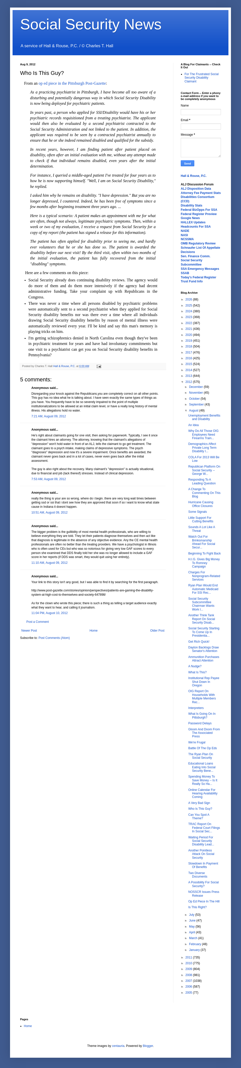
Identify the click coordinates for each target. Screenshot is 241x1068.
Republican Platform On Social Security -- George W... (204, 470)
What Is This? (197, 672)
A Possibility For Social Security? (203, 884)
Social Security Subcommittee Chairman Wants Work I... (201, 604)
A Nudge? (195, 666)
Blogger (148, 1046)
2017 (189, 352)
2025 (189, 305)
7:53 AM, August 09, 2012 (48, 479)
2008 (189, 975)
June (192, 920)
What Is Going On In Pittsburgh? (202, 715)
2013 (189, 376)
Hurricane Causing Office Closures (200, 503)
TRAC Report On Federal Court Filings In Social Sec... (204, 827)
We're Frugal (196, 742)
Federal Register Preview (199, 214)
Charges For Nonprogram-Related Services (204, 576)
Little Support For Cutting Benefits (200, 519)
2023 (189, 317)
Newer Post (29, 630)
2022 (189, 323)
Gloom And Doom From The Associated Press (204, 733)
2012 (189, 382)
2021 (189, 329)
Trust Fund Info (192, 281)
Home (94, 630)
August (194, 410)
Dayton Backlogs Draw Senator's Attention (203, 649)
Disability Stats (191, 205)
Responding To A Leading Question (202, 481)
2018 (189, 346)
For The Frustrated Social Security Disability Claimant (202, 77)
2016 (189, 358)
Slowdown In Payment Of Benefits (203, 865)
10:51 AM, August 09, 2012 (49, 512)
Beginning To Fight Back (204, 553)
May (192, 926)
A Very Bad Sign (199, 803)
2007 (189, 981)
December (196, 387)
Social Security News (91, 24)
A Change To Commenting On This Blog (204, 492)
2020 (189, 335)
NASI (184, 235)
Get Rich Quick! (198, 641)
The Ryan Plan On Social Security (200, 755)
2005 (189, 992)
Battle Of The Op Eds (202, 748)
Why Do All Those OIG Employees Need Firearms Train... (203, 434)
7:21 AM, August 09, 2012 (48, 416)
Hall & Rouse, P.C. (193, 176)
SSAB (185, 273)
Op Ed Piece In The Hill (204, 901)
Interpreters (196, 708)
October (195, 398)
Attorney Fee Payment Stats (201, 193)
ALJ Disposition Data (196, 188)
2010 (189, 963)
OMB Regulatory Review (198, 243)
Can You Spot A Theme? (198, 816)
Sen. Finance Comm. (195, 256)
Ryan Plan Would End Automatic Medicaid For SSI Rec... (203, 589)
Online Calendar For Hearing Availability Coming (202, 793)
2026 (189, 299)
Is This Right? (197, 907)
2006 (189, 986)
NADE (185, 231)
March (193, 938)
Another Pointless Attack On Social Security (201, 854)
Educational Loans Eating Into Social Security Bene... (201, 767)
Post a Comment (37, 622)
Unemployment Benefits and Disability (204, 417)
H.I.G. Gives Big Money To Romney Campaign (204, 562)
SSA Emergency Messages (200, 269)
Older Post (157, 630)
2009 (189, 969)
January (195, 950)
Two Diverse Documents (197, 874)
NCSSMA (187, 239)
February (195, 944)
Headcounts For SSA (196, 226)
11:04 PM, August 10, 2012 (49, 613)
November (196, 392)
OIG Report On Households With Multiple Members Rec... (202, 696)
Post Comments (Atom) (54, 638)
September (197, 404)
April (192, 932)
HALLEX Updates (193, 222)
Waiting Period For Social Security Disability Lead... (201, 841)
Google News (190, 218)
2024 (189, 311)
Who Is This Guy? (200, 808)
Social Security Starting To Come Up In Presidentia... (203, 632)
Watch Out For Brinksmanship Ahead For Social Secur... (201, 542)
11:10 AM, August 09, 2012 (49, 563)
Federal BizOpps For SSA (199, 210)
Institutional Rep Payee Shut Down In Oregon (203, 681)
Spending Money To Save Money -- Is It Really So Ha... (202, 780)
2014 (189, 370)
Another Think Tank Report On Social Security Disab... (201, 619)
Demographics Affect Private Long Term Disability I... (202, 447)
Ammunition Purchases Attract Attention (203, 658)
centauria (118, 1046)
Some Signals (197, 512)
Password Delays (200, 723)
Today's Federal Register (198, 277)
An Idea (193, 425)
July (192, 915)
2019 (189, 340)
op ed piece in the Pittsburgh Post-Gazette (72, 83)
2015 (189, 364)
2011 (189, 957)
